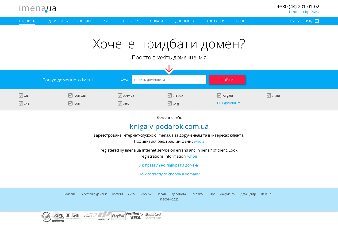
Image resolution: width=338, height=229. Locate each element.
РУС (293, 21)
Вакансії (266, 194)
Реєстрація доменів (94, 194)
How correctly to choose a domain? (169, 174)
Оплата (156, 21)
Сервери (130, 21)
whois (199, 141)
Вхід (309, 21)
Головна (27, 21)
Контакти (215, 21)
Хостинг (84, 21)
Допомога (185, 21)
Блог (240, 21)
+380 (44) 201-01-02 (298, 6)
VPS (107, 21)
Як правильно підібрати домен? (169, 165)
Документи (227, 194)
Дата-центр (248, 194)
